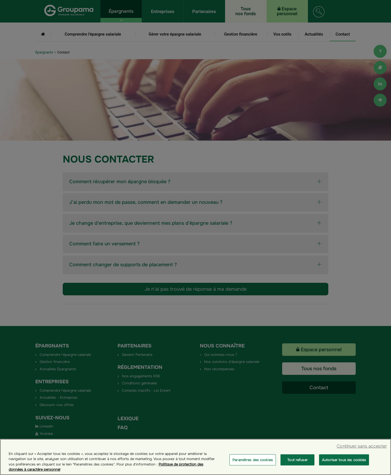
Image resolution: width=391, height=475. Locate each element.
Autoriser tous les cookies (344, 467)
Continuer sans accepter (362, 453)
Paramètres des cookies (252, 467)
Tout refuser (297, 467)
